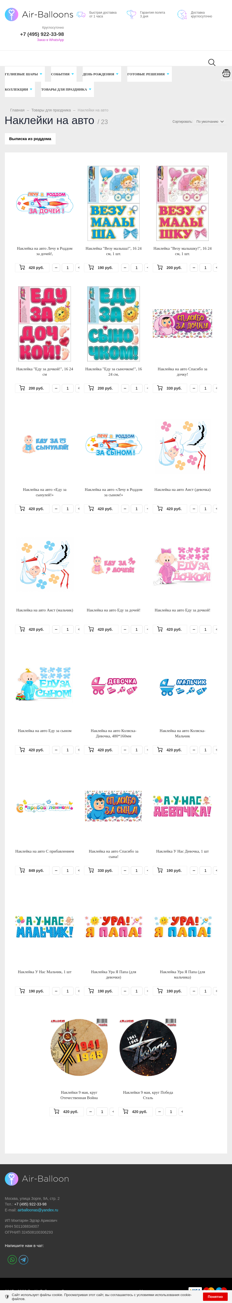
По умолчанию (207, 122)
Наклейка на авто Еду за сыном (45, 731)
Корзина (226, 80)
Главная (17, 110)
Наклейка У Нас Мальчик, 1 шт (44, 972)
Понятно (215, 1297)
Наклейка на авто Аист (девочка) (182, 490)
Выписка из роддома (31, 139)
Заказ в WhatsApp (50, 40)
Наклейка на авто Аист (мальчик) (44, 611)
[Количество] (68, 268)
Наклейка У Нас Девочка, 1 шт (182, 852)
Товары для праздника (51, 110)
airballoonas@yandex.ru (37, 1211)
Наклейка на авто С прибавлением (44, 852)
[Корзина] (226, 77)
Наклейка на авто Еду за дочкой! (183, 611)
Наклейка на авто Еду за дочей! (113, 611)
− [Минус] (56, 268)
